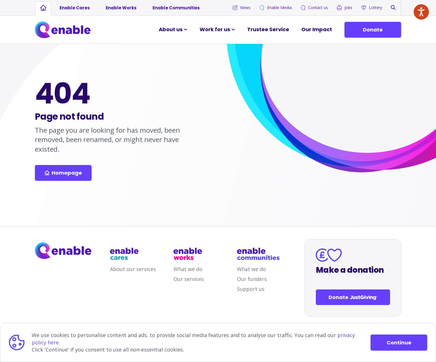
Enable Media (275, 7)
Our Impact (316, 29)
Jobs (344, 7)
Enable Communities (176, 8)
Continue (399, 342)
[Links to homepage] (43, 8)
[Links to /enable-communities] (258, 254)
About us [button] (171, 29)
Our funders (252, 279)
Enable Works (121, 8)
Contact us (314, 7)
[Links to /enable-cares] (131, 254)
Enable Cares (75, 8)
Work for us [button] (215, 29)
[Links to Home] (63, 29)
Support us (250, 288)
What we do (187, 269)
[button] (393, 7)
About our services (133, 269)
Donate (373, 29)
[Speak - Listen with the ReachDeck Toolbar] (421, 12)
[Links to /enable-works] (194, 254)
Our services (188, 279)
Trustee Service (268, 29)
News (241, 7)
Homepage (63, 172)
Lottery (371, 7)
